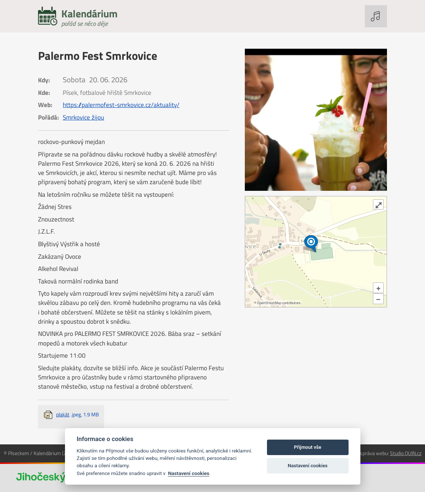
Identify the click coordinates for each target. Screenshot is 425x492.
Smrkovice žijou (83, 117)
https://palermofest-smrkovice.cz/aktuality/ (121, 105)
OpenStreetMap (269, 303)
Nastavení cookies (188, 473)
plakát (77, 414)
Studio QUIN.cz (405, 453)
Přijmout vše (307, 447)
